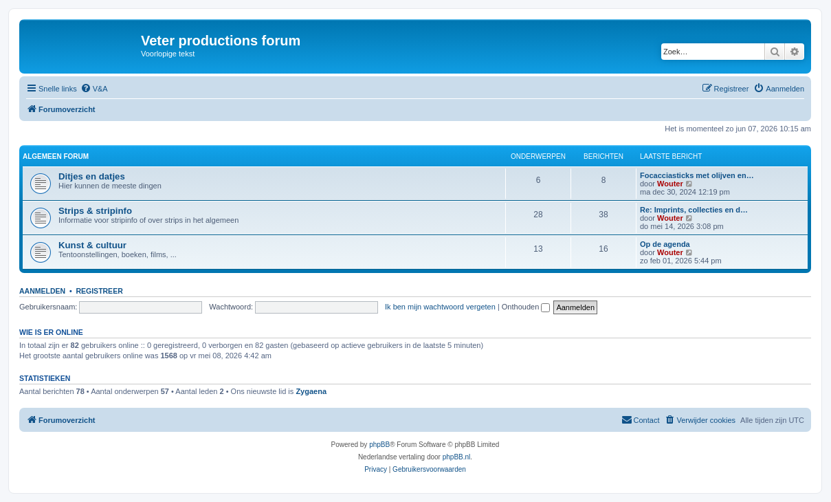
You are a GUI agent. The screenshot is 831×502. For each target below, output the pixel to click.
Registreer (99, 291)
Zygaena (311, 391)
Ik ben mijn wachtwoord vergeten (440, 307)
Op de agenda (665, 244)
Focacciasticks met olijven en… (697, 175)
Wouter (670, 183)
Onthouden (526, 307)
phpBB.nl (457, 457)
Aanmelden (42, 291)
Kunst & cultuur (92, 245)
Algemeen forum (56, 156)
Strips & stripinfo (95, 211)
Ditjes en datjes (91, 176)
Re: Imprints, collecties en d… (694, 210)
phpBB (379, 444)
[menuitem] (94, 88)
